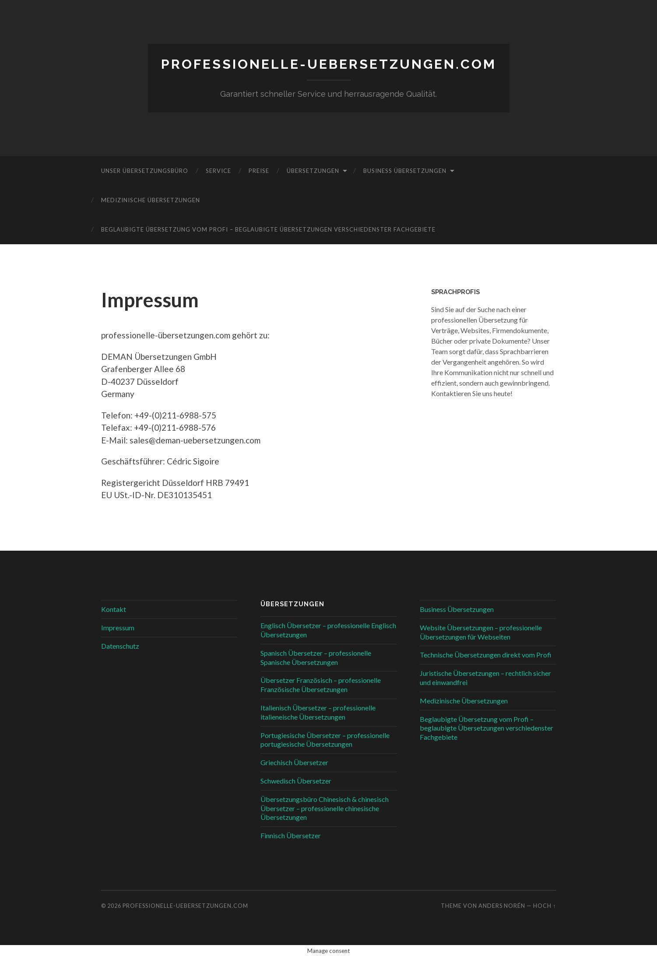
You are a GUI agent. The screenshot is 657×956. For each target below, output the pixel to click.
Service (218, 170)
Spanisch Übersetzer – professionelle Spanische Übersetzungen (315, 657)
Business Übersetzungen (404, 170)
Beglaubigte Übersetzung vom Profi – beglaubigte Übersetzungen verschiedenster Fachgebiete (268, 228)
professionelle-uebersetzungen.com (328, 64)
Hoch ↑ (544, 905)
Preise (259, 170)
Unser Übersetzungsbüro (144, 170)
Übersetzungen (313, 170)
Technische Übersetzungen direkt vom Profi (486, 654)
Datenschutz (120, 645)
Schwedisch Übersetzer (295, 780)
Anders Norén (501, 905)
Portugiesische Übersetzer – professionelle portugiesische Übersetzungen (325, 739)
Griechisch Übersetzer (294, 762)
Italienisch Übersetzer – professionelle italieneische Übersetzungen (318, 712)
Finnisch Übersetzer (290, 835)
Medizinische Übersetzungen (150, 199)
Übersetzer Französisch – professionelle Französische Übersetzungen (320, 684)
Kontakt (113, 609)
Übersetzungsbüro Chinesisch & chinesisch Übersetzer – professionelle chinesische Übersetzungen (324, 807)
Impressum (117, 627)
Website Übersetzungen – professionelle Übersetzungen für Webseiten (481, 631)
